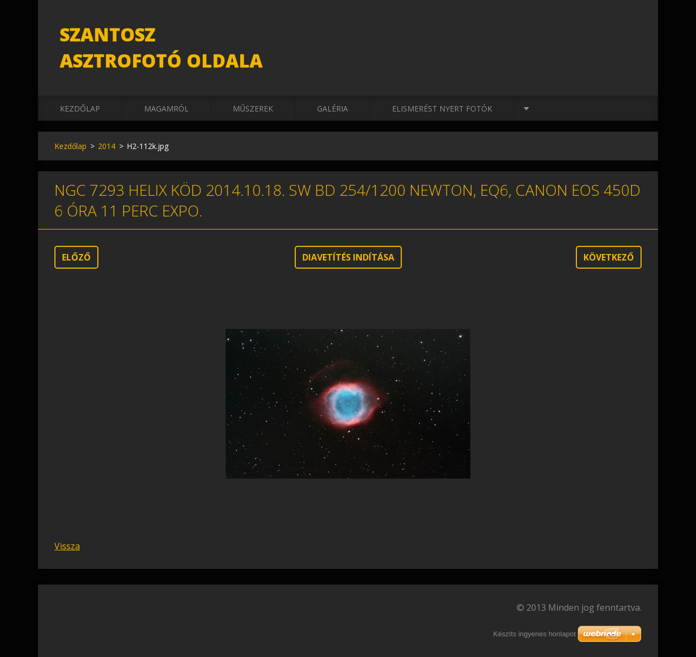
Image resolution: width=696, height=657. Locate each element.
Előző (76, 257)
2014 (106, 146)
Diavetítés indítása (348, 257)
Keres (629, 31)
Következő (608, 257)
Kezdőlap (80, 108)
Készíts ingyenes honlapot (534, 634)
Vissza (67, 546)
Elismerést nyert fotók (442, 108)
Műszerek (253, 108)
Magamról (166, 108)
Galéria (332, 108)
